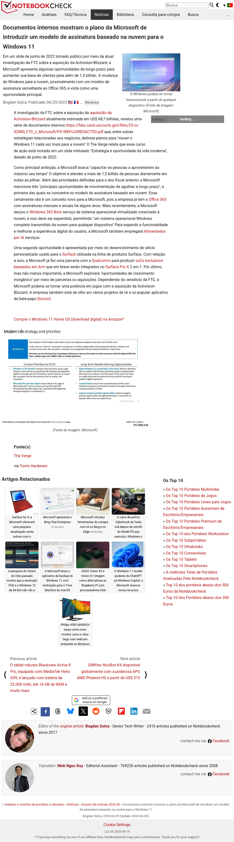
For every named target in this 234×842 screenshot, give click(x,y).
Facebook (218, 741)
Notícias (102, 14)
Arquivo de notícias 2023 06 (101, 804)
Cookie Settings (117, 824)
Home (28, 14)
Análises (49, 14)
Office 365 (157, 199)
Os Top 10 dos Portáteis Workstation (197, 534)
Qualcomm (101, 260)
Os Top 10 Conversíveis (186, 553)
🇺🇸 (70, 102)
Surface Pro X (117, 267)
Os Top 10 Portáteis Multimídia (192, 489)
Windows (92, 103)
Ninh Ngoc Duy (70, 765)
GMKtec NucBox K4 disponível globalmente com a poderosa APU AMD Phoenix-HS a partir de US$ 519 (108, 671)
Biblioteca (125, 14)
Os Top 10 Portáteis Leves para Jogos (198, 502)
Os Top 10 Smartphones (186, 565)
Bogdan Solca (97, 726)
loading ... (159, 119)
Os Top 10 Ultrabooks (184, 546)
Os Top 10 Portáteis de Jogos (191, 495)
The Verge (22, 455)
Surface (69, 254)
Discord (43, 298)
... (228, 14)
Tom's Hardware (33, 466)
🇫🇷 (76, 102)
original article (71, 726)
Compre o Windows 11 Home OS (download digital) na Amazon (68, 319)
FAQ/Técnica (76, 14)
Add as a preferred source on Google (90, 700)
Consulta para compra (161, 14)
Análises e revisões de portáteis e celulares (34, 804)
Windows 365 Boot (46, 212)
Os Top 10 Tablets (181, 559)
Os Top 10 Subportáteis (186, 540)
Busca (193, 14)
